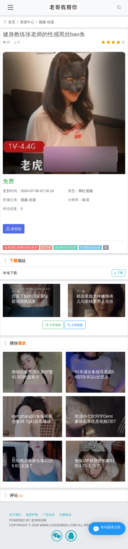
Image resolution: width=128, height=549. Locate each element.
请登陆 (14, 229)
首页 (9, 22)
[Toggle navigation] (10, 8)
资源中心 (27, 22)
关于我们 (15, 515)
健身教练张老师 (65, 247)
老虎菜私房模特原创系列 (21, 247)
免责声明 (32, 515)
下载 (118, 273)
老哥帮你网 (38, 520)
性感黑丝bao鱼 (90, 247)
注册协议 (65, 515)
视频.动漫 (46, 22)
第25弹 (46, 247)
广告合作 (49, 515)
